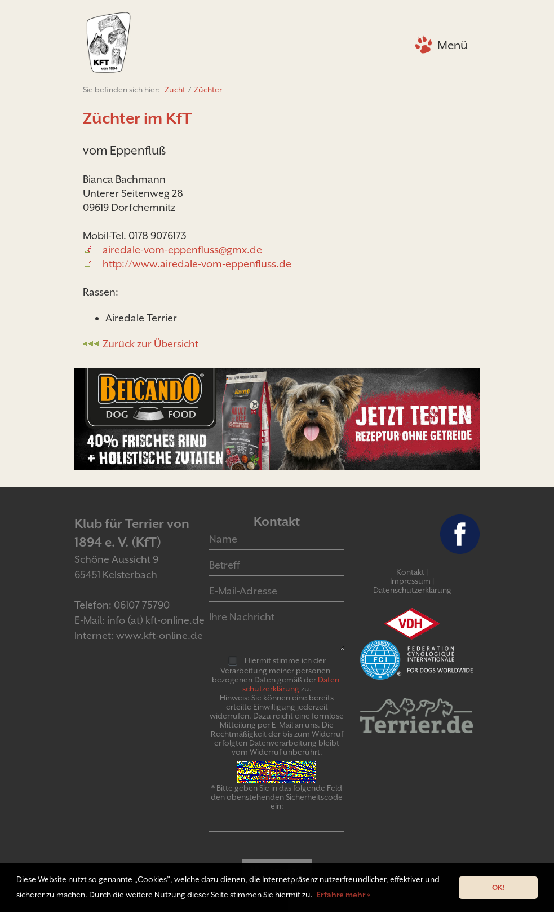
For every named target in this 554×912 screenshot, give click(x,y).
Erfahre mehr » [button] (343, 894)
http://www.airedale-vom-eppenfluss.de (197, 264)
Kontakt (410, 571)
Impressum (410, 580)
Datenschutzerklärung (412, 589)
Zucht (175, 89)
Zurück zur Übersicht (150, 344)
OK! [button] (498, 887)
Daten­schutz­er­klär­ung (292, 684)
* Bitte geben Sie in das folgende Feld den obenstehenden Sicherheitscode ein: (277, 796)
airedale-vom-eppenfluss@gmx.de (182, 249)
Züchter (208, 89)
